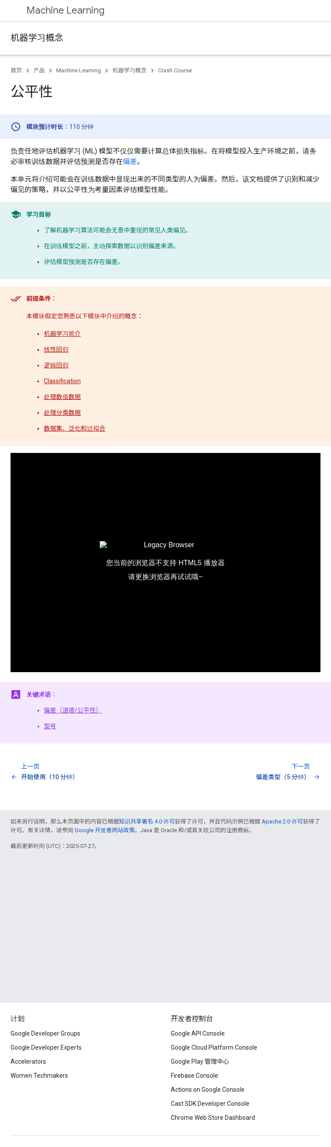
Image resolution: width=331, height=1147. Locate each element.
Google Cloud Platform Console (214, 1047)
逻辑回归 (56, 365)
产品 (39, 70)
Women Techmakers (39, 1075)
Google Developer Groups (45, 1033)
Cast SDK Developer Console (210, 1103)
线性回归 (56, 349)
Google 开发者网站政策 (105, 830)
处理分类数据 (62, 412)
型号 (50, 726)
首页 (16, 70)
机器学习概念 (37, 37)
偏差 (130, 161)
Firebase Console (194, 1075)
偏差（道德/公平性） (73, 710)
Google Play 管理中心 (200, 1061)
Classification (62, 381)
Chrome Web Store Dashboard (213, 1117)
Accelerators (28, 1061)
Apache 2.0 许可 (282, 821)
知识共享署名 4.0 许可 (147, 821)
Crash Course (175, 70)
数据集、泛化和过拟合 (74, 428)
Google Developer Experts (46, 1047)
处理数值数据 (62, 396)
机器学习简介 (62, 333)
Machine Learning (65, 10)
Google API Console (198, 1033)
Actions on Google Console (208, 1089)
